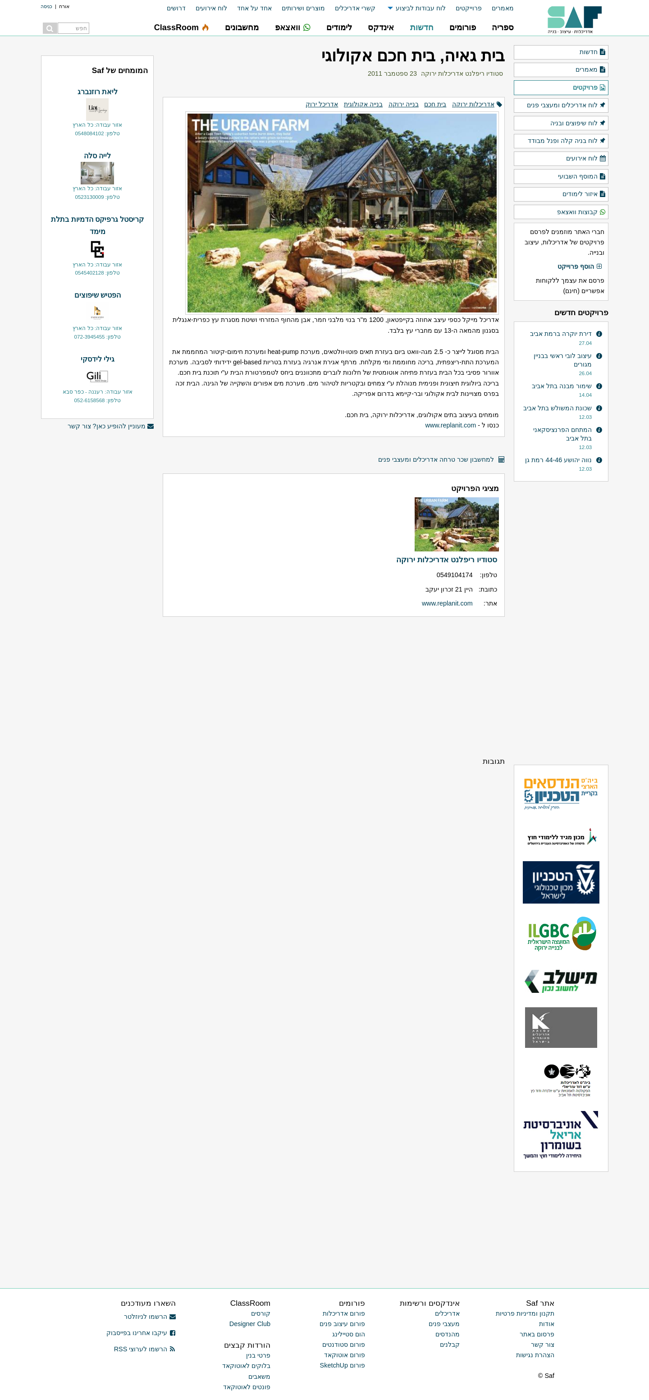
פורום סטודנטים (343, 1344)
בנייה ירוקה (403, 104)
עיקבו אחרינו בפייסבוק (141, 1333)
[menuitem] (498, 8)
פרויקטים (589, 88)
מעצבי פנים (444, 1323)
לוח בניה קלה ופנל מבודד (567, 141)
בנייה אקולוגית (363, 104)
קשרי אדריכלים (355, 8)
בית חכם (435, 104)
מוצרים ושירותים (303, 8)
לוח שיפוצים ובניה (578, 124)
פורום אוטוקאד (344, 1355)
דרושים (176, 8)
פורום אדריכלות (344, 1313)
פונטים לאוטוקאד (246, 1387)
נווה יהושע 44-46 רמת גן (558, 460)
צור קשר (542, 1344)
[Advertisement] (334, 686)
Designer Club (249, 1323)
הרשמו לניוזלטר (150, 1316)
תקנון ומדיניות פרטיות (525, 1313)
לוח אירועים (211, 8)
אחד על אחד (254, 8)
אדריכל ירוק (322, 104)
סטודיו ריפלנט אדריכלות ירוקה (462, 73)
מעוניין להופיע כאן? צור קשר (111, 426)
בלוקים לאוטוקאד (246, 1365)
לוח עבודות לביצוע (421, 8)
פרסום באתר (537, 1334)
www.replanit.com (450, 425)
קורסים (260, 1313)
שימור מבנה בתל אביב (562, 386)
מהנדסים (447, 1334)
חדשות (593, 52)
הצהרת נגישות (535, 1355)
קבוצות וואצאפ (581, 212)
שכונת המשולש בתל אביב (557, 408)
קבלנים (450, 1344)
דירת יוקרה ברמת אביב (561, 333)
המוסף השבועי (582, 177)
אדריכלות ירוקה (473, 104)
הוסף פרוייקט (580, 267)
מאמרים (503, 8)
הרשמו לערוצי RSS (145, 1349)
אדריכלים (447, 1313)
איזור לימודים (584, 194)
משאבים (259, 1376)
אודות (546, 1323)
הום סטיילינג (348, 1334)
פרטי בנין (258, 1355)
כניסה (46, 6)
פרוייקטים (469, 8)
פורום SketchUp (342, 1365)
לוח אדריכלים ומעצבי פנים (566, 105)
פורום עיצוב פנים (342, 1323)
